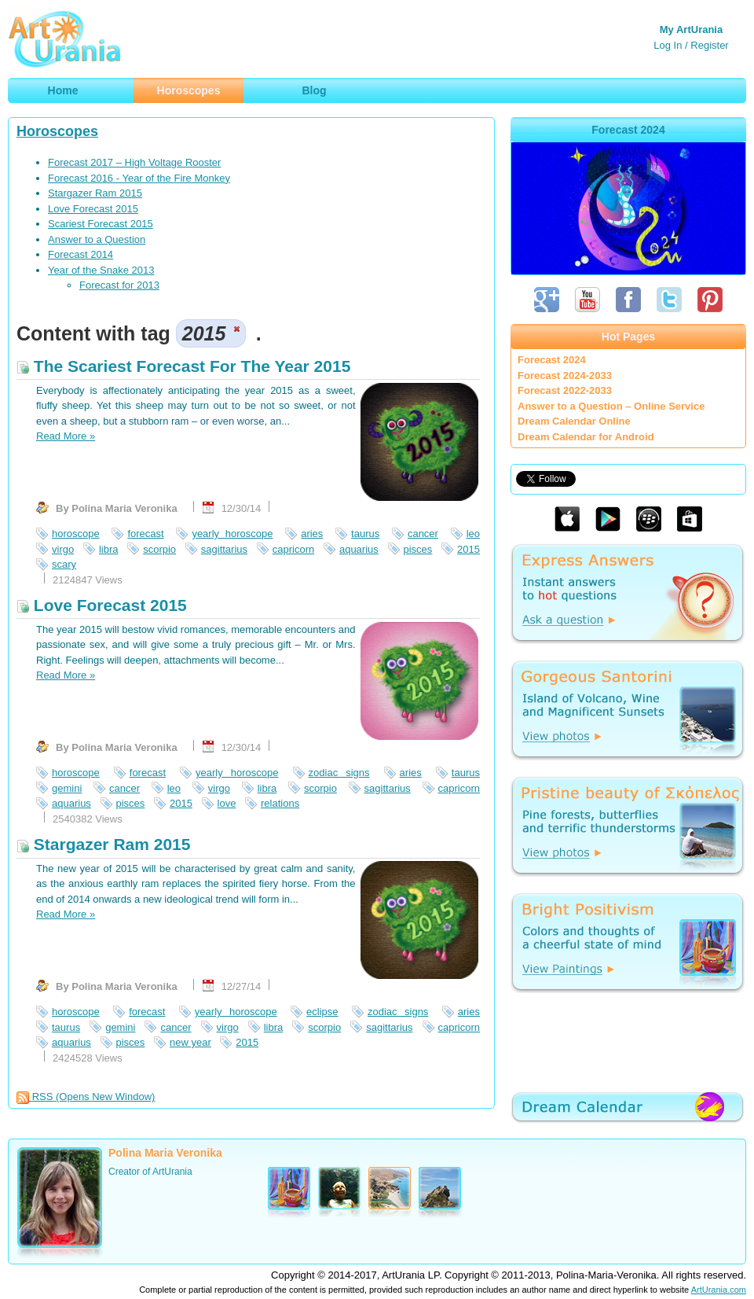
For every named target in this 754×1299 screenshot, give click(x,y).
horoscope (76, 533)
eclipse (322, 1011)
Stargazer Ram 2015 (95, 193)
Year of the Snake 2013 (101, 270)
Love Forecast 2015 (93, 209)
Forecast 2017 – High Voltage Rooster (134, 162)
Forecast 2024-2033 (565, 375)
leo (473, 533)
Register (709, 45)
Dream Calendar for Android (586, 437)
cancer (423, 533)
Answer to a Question (96, 239)
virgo (63, 549)
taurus (365, 533)
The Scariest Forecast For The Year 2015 (183, 366)
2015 (468, 549)
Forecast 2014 (80, 254)
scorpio (159, 549)
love (227, 803)
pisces (418, 549)
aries (312, 533)
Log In (667, 45)
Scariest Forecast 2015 (100, 224)
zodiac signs (339, 772)
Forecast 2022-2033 (565, 390)
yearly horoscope (232, 533)
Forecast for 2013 (119, 285)
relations (280, 803)
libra (109, 549)
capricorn (293, 549)
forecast (145, 533)
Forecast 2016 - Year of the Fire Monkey (139, 178)
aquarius (359, 549)
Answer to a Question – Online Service (611, 406)
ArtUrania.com (718, 1289)
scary (64, 564)
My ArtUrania (691, 29)
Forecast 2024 (552, 360)
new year (190, 1042)
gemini (67, 788)
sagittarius (224, 549)
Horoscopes (57, 131)
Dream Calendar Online (574, 421)
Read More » (65, 436)
